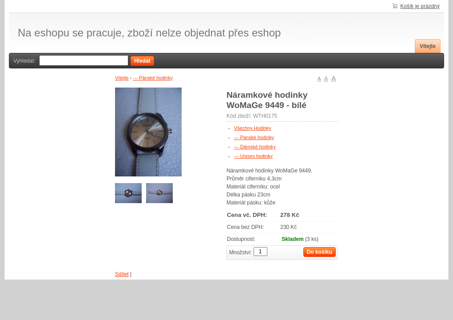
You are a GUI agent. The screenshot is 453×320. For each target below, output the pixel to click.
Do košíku (319, 252)
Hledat (142, 61)
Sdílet (122, 274)
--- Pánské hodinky (153, 77)
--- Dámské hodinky (255, 146)
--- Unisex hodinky (253, 156)
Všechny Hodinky (252, 128)
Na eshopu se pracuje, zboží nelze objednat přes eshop (149, 33)
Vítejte (428, 46)
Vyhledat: (24, 61)
